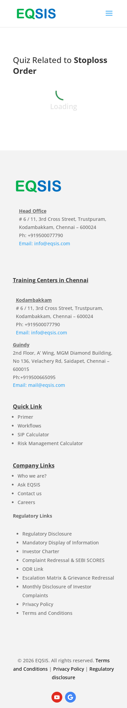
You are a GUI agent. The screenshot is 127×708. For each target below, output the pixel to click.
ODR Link (32, 569)
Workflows (29, 425)
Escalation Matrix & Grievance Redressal (68, 578)
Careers (26, 502)
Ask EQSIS (29, 484)
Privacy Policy (37, 604)
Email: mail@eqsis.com (39, 385)
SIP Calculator (33, 434)
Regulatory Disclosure (47, 533)
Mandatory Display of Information (60, 542)
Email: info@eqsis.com (44, 243)
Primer (25, 417)
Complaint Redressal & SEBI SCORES (63, 560)
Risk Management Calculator (50, 443)
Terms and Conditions (47, 613)
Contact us (30, 493)
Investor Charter (40, 551)
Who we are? (32, 476)
